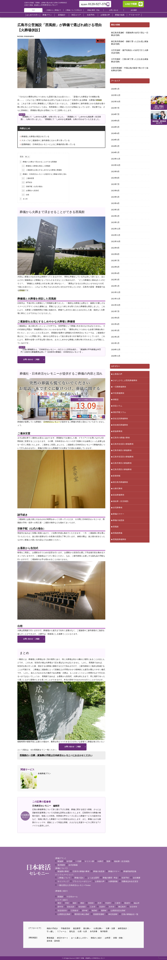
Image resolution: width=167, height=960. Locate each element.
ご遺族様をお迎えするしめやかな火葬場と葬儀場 (41, 170)
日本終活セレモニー (41, 5)
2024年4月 (115, 133)
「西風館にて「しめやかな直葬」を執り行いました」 (43, 117)
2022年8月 (115, 254)
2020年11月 (115, 356)
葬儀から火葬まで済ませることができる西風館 (38, 161)
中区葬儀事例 (118, 393)
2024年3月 (115, 140)
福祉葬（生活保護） (121, 501)
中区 (67, 903)
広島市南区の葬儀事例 (122, 450)
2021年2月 (115, 337)
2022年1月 (115, 286)
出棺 (25, 194)
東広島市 (122, 907)
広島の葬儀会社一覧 (130, 914)
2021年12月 (115, 292)
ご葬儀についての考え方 (73, 10)
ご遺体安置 (27, 178)
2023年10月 (115, 165)
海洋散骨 (61, 865)
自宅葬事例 (117, 508)
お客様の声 (117, 374)
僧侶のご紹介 (96, 938)
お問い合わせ (113, 10)
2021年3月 (115, 330)
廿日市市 (133, 907)
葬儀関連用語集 (129, 871)
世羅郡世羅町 (98, 914)
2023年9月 (115, 171)
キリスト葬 (89, 861)
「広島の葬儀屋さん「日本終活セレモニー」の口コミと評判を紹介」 (49, 349)
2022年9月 (115, 248)
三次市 (92, 907)
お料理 (107, 938)
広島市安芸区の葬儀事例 (123, 457)
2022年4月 (115, 273)
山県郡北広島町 (64, 914)
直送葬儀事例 (118, 495)
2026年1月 (115, 89)
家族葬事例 (117, 431)
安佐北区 (70, 907)
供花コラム (117, 406)
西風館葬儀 (117, 533)
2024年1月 (115, 152)
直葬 (108, 861)
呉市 (99, 903)
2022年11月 (115, 235)
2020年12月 (115, 350)
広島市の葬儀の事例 (121, 438)
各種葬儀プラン (36, 780)
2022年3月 (115, 280)
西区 (82, 903)
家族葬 (60, 861)
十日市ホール (72, 897)
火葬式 (100, 861)
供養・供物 (117, 938)
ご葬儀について (64, 878)
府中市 (60, 907)
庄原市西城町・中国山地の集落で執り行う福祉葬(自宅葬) (129, 69)
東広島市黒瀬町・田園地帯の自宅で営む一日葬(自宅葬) (129, 34)
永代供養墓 (73, 865)
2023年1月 (115, 222)
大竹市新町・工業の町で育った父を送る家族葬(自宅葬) (129, 60)
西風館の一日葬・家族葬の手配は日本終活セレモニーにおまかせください (56, 755)
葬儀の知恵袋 (118, 520)
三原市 (117, 903)
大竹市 (111, 907)
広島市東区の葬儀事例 (122, 463)
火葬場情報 (113, 881)
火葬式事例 (117, 488)
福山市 (136, 903)
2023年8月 (115, 178)
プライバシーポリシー (82, 881)
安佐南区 (82, 907)
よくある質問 (93, 878)
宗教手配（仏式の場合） (32, 186)
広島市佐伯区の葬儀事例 (123, 444)
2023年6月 (115, 191)
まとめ (23, 198)
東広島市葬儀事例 (120, 482)
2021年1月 (115, 343)
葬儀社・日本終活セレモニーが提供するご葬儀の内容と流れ (43, 174)
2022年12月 (115, 229)
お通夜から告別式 (30, 190)
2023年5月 (115, 197)
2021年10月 (115, 305)
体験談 (116, 399)
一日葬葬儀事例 (119, 387)
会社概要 (134, 10)
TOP (33, 10)
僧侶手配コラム (119, 412)
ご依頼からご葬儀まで (53, 10)
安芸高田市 (62, 911)
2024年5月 (115, 127)
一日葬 (78, 861)
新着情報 (116, 476)
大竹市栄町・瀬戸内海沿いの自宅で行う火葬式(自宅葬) (129, 51)
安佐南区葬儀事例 (120, 425)
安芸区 (91, 903)
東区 (59, 903)
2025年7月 (115, 108)
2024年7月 (115, 114)
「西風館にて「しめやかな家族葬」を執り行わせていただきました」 (72, 119)
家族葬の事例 (63, 871)
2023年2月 (115, 216)
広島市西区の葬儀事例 (122, 469)
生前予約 (125, 878)
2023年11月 (115, 159)
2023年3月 (115, 210)
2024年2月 (115, 146)
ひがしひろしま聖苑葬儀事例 (125, 380)
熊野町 (104, 911)
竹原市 (108, 903)
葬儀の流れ (79, 878)
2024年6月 (115, 121)
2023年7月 (115, 184)
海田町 (94, 911)
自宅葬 (69, 861)
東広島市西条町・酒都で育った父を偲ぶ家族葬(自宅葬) (129, 42)
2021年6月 (115, 318)
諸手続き (26, 182)
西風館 (21, 36)
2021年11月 (115, 299)
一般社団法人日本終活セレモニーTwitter (74, 885)
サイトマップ (63, 881)
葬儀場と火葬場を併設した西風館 (35, 166)
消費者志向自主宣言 (130, 881)
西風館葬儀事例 (29, 36)
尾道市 (127, 903)
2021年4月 (115, 324)
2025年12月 (115, 95)
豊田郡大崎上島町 (81, 914)
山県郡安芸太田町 (118, 911)
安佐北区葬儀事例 (120, 419)
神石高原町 (113, 914)
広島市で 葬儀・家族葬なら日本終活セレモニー (90, 958)
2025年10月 (115, 102)
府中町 (85, 911)
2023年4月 (115, 203)
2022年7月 (115, 261)
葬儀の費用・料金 (93, 10)
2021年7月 (115, 311)
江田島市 (74, 911)
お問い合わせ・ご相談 (31, 359)
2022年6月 (115, 267)
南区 (75, 903)
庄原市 (102, 907)
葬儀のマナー (118, 514)
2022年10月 (115, 241)
